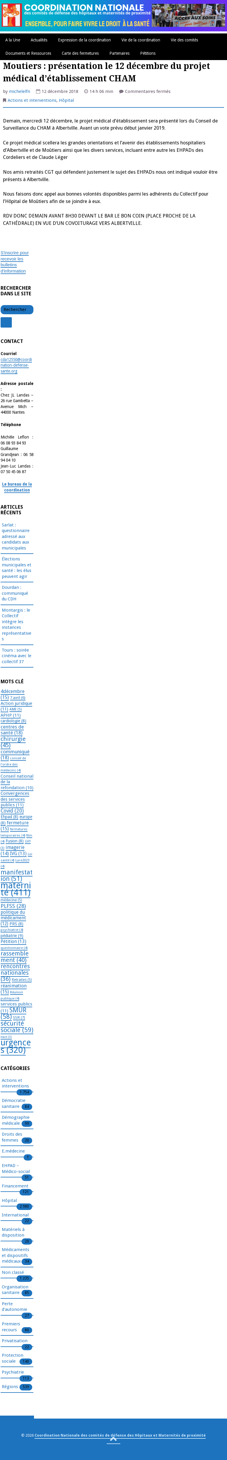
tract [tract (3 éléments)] (6, 1037)
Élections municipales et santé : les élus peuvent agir (16, 567)
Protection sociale (12, 1358)
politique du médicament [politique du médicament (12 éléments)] (13, 918)
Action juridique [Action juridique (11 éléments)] (16, 706)
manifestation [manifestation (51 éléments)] (17, 875)
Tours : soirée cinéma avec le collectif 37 (16, 655)
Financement (15, 1186)
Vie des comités (184, 40)
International (15, 1215)
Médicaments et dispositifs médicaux (15, 1255)
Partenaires (119, 53)
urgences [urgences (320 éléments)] (16, 1046)
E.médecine (13, 1151)
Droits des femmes (12, 1137)
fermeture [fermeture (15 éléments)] (15, 826)
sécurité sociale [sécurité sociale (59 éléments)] (17, 1027)
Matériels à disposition (13, 1233)
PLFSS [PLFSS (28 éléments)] (13, 906)
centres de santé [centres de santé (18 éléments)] (12, 730)
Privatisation (14, 1341)
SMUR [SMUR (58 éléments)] (13, 1013)
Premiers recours (11, 1327)
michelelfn (19, 91)
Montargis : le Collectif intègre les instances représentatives (16, 624)
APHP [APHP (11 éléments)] (11, 715)
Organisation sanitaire (15, 1290)
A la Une (12, 40)
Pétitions (147, 53)
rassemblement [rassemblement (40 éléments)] (15, 956)
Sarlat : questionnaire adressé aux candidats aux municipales (16, 536)
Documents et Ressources (28, 53)
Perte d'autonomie (14, 1307)
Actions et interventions (32, 100)
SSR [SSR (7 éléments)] (19, 1017)
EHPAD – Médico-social (16, 1169)
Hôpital (66, 100)
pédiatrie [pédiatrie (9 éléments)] (12, 935)
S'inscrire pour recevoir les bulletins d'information (15, 261)
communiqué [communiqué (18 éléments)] (15, 755)
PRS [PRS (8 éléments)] (16, 923)
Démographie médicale (16, 1121)
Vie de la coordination (140, 40)
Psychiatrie (13, 1372)
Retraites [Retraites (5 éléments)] (22, 980)
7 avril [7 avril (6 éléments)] (17, 697)
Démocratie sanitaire (13, 1104)
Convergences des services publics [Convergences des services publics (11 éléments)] (15, 799)
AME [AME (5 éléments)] (15, 709)
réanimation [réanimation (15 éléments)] (14, 989)
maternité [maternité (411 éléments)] (16, 889)
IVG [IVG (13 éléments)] (18, 853)
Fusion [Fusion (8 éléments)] (15, 841)
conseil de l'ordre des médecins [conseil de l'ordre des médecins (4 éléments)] (13, 764)
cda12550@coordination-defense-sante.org (16, 365)
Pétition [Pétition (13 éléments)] (13, 941)
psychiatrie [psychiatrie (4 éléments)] (12, 930)
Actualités (39, 40)
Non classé (13, 1273)
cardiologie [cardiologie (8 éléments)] (13, 720)
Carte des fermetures (80, 53)
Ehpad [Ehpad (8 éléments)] (9, 816)
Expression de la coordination (84, 40)
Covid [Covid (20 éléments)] (12, 811)
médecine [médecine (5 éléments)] (11, 900)
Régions (10, 1387)
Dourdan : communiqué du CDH (15, 593)
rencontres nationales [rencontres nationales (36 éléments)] (15, 972)
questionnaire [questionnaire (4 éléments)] (14, 948)
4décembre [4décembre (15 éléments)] (13, 694)
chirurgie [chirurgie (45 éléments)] (13, 742)
